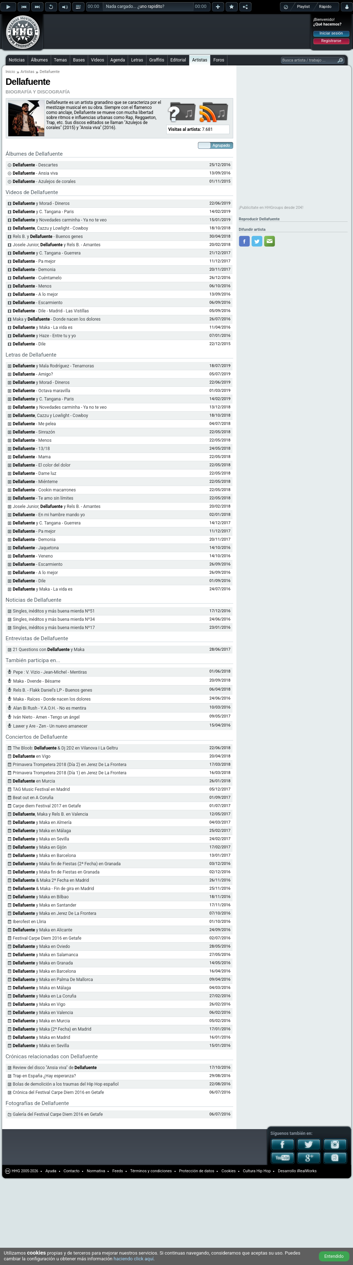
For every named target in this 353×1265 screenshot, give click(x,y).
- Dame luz (34, 473)
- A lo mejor (35, 294)
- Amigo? (33, 374)
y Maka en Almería (42, 822)
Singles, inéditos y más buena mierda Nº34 (54, 619)
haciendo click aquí (134, 1258)
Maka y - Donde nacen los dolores (57, 319)
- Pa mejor (34, 261)
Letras (137, 60)
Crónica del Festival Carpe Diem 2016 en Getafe (58, 1092)
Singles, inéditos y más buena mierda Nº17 (54, 627)
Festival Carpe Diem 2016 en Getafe (47, 938)
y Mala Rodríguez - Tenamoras (53, 365)
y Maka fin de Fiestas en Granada (56, 872)
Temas (60, 60)
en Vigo (32, 756)
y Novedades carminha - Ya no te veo (60, 220)
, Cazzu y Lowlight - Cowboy (50, 228)
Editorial (178, 60)
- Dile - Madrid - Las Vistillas (51, 310)
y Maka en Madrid (42, 1037)
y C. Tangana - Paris (43, 211)
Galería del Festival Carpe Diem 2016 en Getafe (58, 1114)
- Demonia (34, 269)
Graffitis (156, 60)
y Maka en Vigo (39, 1004)
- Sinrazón (34, 432)
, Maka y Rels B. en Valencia (50, 814)
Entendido (334, 1256)
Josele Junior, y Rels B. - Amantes (57, 244)
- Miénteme (35, 481)
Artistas (199, 60)
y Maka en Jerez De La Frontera (54, 913)
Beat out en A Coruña (33, 797)
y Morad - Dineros (41, 382)
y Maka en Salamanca (45, 954)
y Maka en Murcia (41, 1020)
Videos (97, 60)
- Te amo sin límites (43, 498)
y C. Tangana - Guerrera (47, 253)
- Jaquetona (36, 547)
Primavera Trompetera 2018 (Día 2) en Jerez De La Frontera (70, 764)
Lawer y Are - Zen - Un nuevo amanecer (50, 726)
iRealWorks (307, 1171)
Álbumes (39, 60)
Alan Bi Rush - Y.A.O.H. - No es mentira (49, 708)
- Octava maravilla (42, 390)
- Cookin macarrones (44, 489)
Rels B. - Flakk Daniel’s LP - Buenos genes (52, 690)
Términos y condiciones (151, 1171)
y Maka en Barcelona (44, 855)
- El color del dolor (42, 465)
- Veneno (33, 556)
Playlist (303, 6)
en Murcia (34, 781)
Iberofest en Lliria (29, 921)
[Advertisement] (90, 26)
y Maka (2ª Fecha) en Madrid (52, 1029)
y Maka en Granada (43, 963)
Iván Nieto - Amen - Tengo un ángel (46, 717)
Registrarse (331, 40)
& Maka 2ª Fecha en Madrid (51, 880)
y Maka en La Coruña (44, 996)
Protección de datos (196, 1171)
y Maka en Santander (45, 905)
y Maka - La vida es (43, 327)
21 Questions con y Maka (49, 649)
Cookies (228, 1171)
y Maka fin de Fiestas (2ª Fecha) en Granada (67, 863)
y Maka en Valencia (43, 1012)
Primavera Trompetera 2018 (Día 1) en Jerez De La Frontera (70, 772)
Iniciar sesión (331, 33)
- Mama (32, 456)
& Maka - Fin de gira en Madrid (53, 888)
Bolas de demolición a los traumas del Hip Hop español (66, 1084)
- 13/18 (31, 448)
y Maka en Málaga (42, 830)
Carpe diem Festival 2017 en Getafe (47, 805)
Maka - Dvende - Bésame (36, 681)
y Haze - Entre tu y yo (44, 335)
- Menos (32, 286)
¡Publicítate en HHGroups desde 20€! (271, 207)
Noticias (17, 60)
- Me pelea (34, 423)
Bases (79, 60)
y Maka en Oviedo (41, 946)
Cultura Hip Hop (257, 1171)
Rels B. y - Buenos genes (48, 236)
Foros (218, 60)
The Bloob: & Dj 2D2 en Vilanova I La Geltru (65, 748)
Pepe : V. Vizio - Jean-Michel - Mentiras (50, 672)
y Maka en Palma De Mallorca (53, 979)
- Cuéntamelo (37, 277)
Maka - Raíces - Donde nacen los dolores (52, 699)
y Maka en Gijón (40, 847)
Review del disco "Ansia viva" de (55, 1067)
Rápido (325, 6)
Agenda (117, 60)
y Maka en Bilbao (41, 896)
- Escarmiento (38, 302)
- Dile (29, 344)
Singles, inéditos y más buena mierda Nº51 (54, 611)
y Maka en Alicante (42, 929)
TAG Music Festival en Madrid (41, 789)
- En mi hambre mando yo (49, 514)
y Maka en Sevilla (41, 839)
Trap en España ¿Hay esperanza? (44, 1075)
